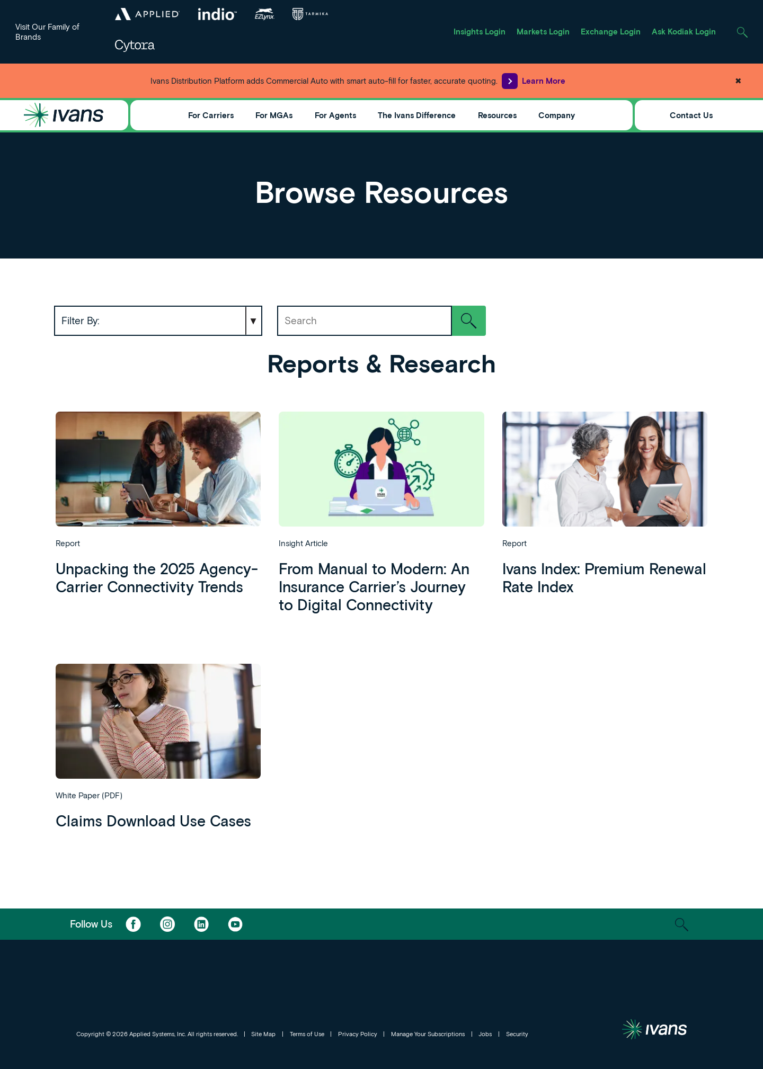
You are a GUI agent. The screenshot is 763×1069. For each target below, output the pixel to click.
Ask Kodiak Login (684, 31)
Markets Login (543, 31)
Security (517, 1033)
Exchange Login (611, 31)
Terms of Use (307, 1033)
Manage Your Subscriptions (428, 1033)
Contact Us (691, 115)
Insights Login (479, 31)
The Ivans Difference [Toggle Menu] (417, 115)
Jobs (485, 1033)
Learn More (533, 81)
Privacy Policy (357, 1033)
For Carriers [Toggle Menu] (211, 115)
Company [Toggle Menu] (556, 115)
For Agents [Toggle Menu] (335, 115)
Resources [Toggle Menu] (497, 115)
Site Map (263, 1033)
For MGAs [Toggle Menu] (273, 115)
